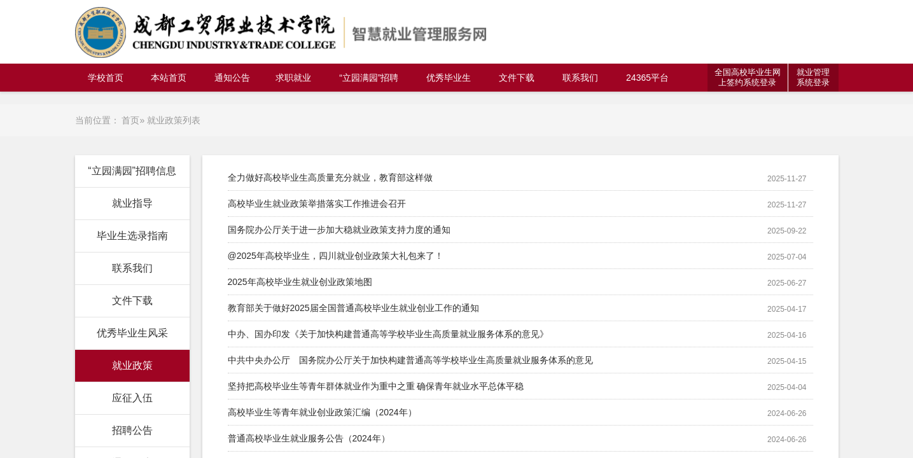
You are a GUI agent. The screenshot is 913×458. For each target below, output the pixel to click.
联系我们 (580, 78)
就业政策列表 (173, 120)
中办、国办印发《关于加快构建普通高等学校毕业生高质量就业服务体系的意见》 (388, 334)
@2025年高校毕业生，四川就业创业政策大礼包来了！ (335, 256)
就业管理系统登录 (813, 77)
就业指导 (132, 203)
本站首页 (168, 78)
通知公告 (232, 78)
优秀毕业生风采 (132, 333)
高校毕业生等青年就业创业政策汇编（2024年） (322, 412)
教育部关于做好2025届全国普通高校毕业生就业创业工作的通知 (353, 308)
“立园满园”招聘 (368, 78)
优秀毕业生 (448, 78)
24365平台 (647, 78)
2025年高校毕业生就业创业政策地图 (300, 282)
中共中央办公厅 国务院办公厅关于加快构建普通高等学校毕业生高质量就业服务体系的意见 (410, 360)
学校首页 (105, 78)
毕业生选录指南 (132, 235)
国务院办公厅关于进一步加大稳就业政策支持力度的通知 (339, 230)
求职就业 (293, 78)
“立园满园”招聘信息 (132, 170)
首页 (130, 120)
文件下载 (516, 78)
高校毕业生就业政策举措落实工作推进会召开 (317, 203)
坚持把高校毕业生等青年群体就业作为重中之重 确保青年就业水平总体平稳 (376, 386)
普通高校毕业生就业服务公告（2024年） (309, 438)
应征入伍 (132, 397)
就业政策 (132, 365)
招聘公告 (132, 430)
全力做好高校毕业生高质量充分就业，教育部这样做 (330, 177)
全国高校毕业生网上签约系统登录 (747, 77)
